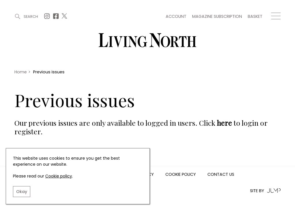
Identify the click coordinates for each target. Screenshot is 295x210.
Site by (265, 190)
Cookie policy (58, 176)
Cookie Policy (180, 174)
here (224, 122)
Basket (255, 16)
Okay (21, 191)
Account (176, 16)
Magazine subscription (217, 16)
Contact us (220, 174)
